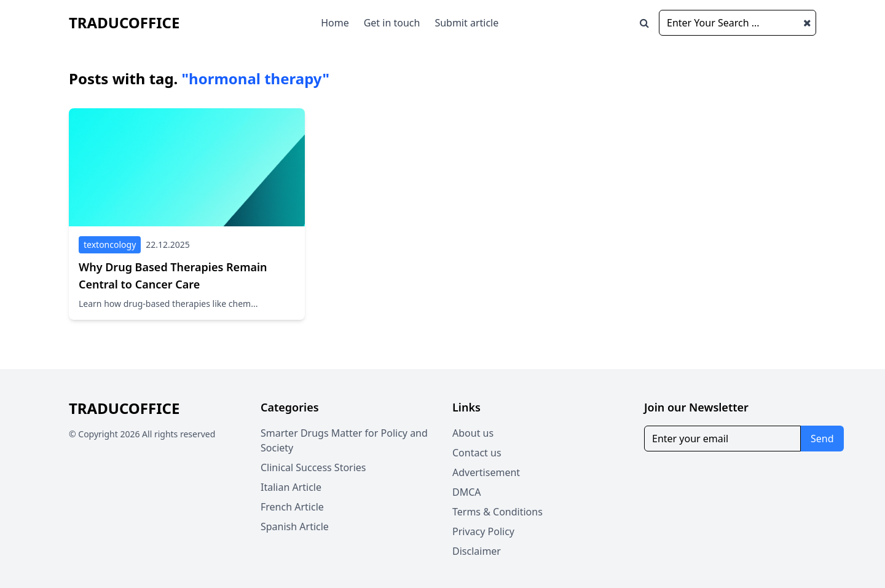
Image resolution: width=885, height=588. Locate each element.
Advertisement (486, 472)
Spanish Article (295, 526)
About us (473, 433)
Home (335, 23)
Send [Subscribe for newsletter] (822, 438)
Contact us (477, 452)
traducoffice (124, 22)
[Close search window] (807, 22)
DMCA (466, 492)
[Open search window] (644, 22)
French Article (292, 507)
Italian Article (291, 487)
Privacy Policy (483, 531)
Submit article (466, 23)
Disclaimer (476, 551)
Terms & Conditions (497, 511)
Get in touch (392, 23)
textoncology (110, 244)
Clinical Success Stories (313, 467)
